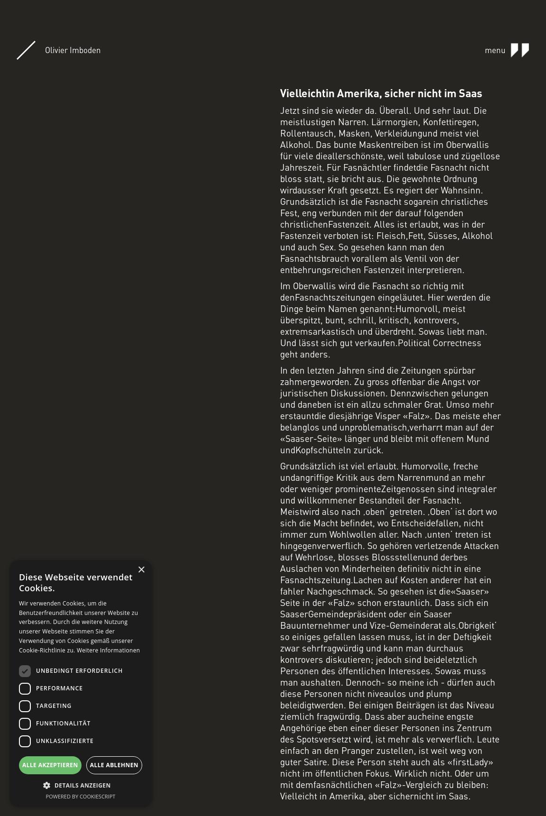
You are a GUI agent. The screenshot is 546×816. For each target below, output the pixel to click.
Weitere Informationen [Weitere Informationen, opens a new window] (108, 650)
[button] (80, 785)
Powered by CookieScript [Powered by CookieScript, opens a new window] (81, 796)
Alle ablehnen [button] (114, 765)
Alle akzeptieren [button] (50, 765)
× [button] (141, 570)
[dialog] (80, 683)
